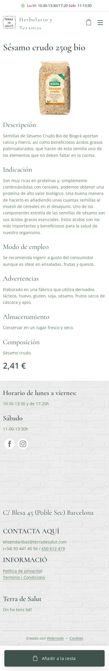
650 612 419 (53, 548)
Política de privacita (22, 571)
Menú (100, 22)
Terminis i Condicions (24, 577)
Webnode (55, 638)
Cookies (76, 638)
